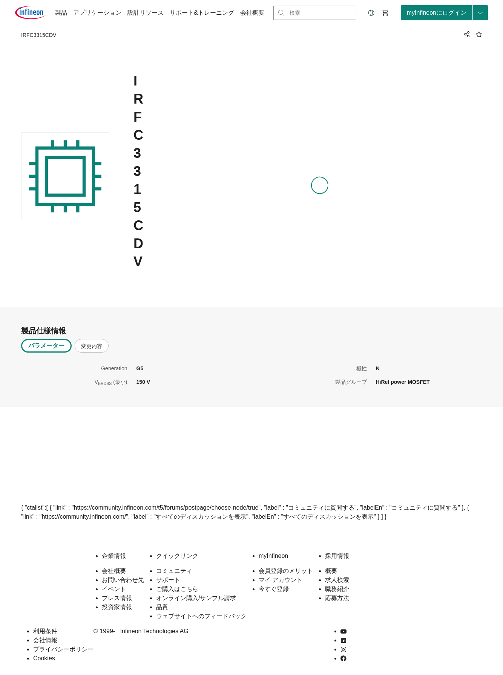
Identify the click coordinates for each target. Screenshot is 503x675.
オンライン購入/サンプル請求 (196, 598)
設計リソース (145, 12)
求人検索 (337, 580)
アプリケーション (97, 12)
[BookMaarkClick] (479, 34)
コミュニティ (174, 571)
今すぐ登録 (274, 589)
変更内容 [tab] (91, 346)
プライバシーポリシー (63, 649)
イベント (114, 589)
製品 (61, 12)
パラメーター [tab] (46, 345)
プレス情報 (117, 598)
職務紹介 (337, 589)
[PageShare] (466, 34)
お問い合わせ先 (123, 580)
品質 (162, 607)
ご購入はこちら (177, 589)
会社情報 (45, 640)
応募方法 (337, 598)
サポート (168, 580)
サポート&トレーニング (202, 12)
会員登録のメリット (286, 571)
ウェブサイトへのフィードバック (201, 616)
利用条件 (45, 631)
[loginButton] (444, 12)
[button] (371, 13)
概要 (331, 571)
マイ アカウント (280, 580)
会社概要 (252, 12)
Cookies (44, 658)
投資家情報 (117, 607)
